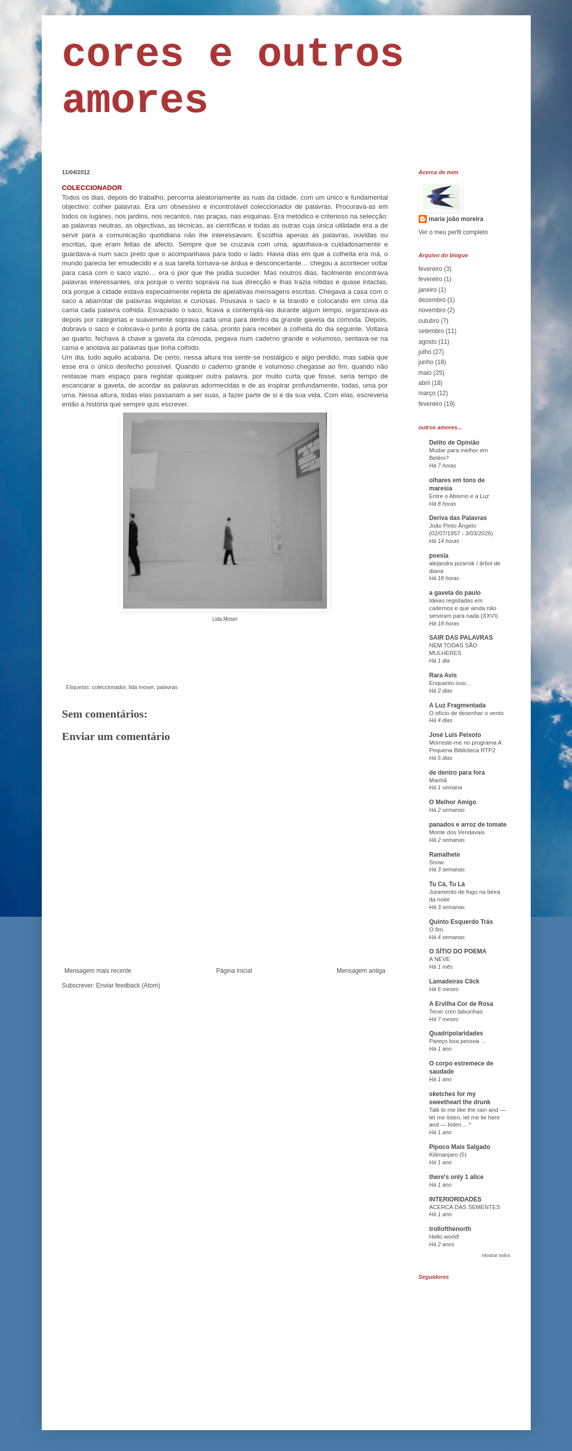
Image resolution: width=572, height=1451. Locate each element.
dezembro (432, 300)
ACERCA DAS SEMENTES (464, 1207)
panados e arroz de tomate (468, 824)
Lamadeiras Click (454, 981)
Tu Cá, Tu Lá (447, 884)
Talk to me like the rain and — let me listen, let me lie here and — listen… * (467, 1117)
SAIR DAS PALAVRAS (461, 637)
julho (425, 351)
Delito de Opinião (454, 442)
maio (425, 372)
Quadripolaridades (456, 1033)
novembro (432, 310)
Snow (436, 862)
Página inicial (234, 970)
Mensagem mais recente (98, 970)
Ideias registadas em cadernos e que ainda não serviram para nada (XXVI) (463, 608)
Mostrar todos (496, 1255)
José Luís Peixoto (455, 734)
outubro (429, 320)
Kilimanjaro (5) (448, 1155)
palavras (167, 687)
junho (426, 362)
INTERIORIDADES (455, 1199)
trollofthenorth (450, 1229)
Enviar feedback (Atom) (128, 985)
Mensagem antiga (361, 970)
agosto (428, 341)
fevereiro (431, 268)
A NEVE (439, 959)
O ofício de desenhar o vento (466, 713)
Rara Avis (443, 675)
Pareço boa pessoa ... (457, 1041)
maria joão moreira (456, 219)
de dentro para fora (457, 772)
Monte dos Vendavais (457, 832)
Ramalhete (444, 854)
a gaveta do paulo (455, 592)
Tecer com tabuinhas (456, 1011)
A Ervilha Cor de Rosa (461, 1003)
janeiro (428, 289)
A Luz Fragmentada (457, 705)
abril (424, 383)
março (427, 393)
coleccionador (109, 687)
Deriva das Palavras (458, 518)
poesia (439, 555)
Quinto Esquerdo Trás (461, 921)
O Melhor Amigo (452, 802)
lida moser (141, 687)
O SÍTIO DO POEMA (458, 951)
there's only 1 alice (456, 1177)
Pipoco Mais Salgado (460, 1147)
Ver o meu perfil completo (453, 232)
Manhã (438, 780)
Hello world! (444, 1237)
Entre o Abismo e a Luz (459, 496)
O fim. (437, 929)
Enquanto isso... (450, 683)
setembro (431, 331)
